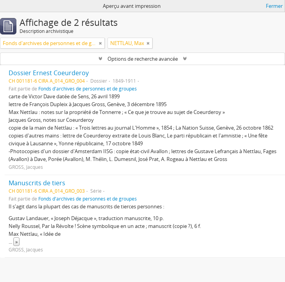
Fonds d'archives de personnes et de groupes (87, 88)
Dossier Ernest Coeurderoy (49, 73)
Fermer (274, 5)
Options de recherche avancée (142, 58)
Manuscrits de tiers (37, 183)
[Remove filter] (100, 43)
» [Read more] (16, 241)
